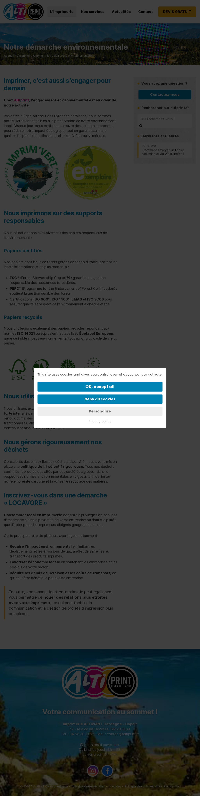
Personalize (100, 411)
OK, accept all (100, 386)
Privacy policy (100, 421)
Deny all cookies (100, 399)
